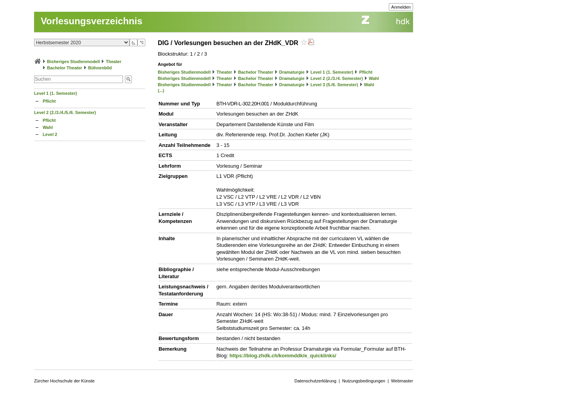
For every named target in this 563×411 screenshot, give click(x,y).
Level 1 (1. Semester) (55, 93)
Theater (113, 61)
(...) (161, 90)
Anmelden (401, 7)
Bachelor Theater (64, 67)
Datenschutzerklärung (315, 380)
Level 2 (50, 134)
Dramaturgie (292, 72)
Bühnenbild (100, 67)
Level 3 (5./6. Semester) (334, 84)
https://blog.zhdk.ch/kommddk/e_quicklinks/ (282, 355)
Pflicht (49, 101)
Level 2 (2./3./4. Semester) (336, 78)
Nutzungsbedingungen (363, 380)
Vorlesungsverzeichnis (92, 21)
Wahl (48, 127)
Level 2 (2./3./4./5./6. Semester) (65, 112)
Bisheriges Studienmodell (73, 61)
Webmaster (402, 380)
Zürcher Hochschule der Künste (64, 380)
